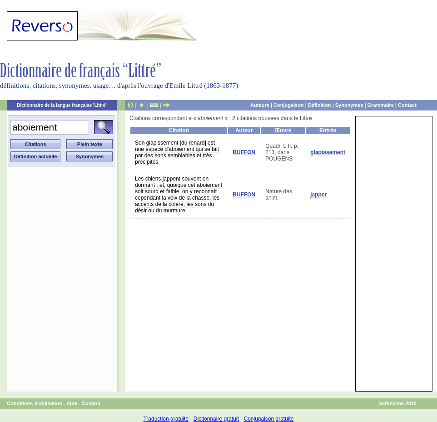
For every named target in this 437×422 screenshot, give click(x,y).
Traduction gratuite (166, 419)
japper (318, 194)
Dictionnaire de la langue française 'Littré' (62, 105)
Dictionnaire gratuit (216, 419)
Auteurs (259, 105)
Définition (319, 105)
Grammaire (380, 105)
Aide (71, 403)
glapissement (327, 152)
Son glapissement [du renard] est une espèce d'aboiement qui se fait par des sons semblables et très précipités (177, 152)
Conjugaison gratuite (268, 419)
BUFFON (244, 152)
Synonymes (349, 105)
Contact (407, 105)
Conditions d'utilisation (34, 403)
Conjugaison (288, 105)
